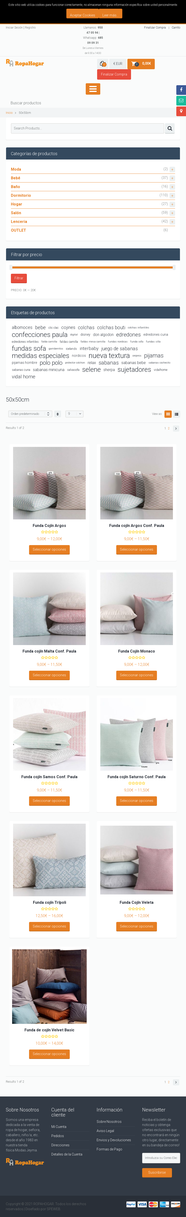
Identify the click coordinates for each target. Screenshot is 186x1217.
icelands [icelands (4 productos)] (71, 348)
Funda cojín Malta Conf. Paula (49, 651)
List (176, 414)
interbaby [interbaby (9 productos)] (89, 348)
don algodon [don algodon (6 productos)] (103, 334)
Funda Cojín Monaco (136, 651)
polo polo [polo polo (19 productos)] (51, 362)
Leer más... (110, 15)
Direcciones (60, 1145)
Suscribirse (157, 1172)
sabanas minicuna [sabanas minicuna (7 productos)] (48, 369)
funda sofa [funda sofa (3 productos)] (136, 341)
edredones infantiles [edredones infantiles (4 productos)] (25, 341)
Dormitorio (93, 195)
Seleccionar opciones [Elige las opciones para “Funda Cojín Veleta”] (136, 926)
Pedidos (57, 1136)
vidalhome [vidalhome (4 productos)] (160, 370)
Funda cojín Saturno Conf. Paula (137, 777)
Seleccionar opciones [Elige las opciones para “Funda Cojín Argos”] (49, 549)
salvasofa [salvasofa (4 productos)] (73, 370)
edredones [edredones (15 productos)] (128, 334)
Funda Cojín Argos (49, 525)
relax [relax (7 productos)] (92, 362)
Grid (168, 414)
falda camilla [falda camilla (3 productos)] (49, 341)
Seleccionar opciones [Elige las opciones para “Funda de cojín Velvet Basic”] (49, 1054)
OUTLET (18, 230)
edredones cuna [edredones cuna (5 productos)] (155, 334)
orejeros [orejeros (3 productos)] (136, 355)
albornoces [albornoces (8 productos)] (22, 327)
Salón (93, 213)
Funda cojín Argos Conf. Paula (136, 525)
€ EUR (117, 64)
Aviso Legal (105, 1131)
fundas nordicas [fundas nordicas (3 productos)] (118, 341)
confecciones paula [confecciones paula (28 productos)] (40, 334)
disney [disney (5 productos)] (85, 334)
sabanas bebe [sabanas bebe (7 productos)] (133, 362)
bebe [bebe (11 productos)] (40, 327)
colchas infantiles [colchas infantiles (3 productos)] (138, 327)
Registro (30, 27)
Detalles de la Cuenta (66, 1154)
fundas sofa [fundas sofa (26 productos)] (29, 348)
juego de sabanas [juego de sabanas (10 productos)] (119, 348)
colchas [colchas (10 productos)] (86, 327)
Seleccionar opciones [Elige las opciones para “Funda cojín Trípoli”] (49, 926)
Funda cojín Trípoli (49, 902)
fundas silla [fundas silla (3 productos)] (153, 341)
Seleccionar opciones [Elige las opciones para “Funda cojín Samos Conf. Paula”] (49, 801)
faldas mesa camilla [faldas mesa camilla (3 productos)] (93, 341)
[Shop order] (30, 414)
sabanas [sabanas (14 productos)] (109, 362)
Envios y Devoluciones (114, 1140)
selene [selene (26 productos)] (91, 369)
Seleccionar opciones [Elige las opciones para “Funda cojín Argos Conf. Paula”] (136, 549)
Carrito (176, 27)
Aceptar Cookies (82, 15)
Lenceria (93, 222)
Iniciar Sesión (14, 27)
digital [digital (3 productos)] (74, 334)
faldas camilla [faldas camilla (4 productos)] (69, 341)
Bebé (93, 178)
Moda (93, 169)
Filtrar (19, 278)
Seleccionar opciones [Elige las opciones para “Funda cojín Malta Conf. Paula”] (49, 675)
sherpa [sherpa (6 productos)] (109, 369)
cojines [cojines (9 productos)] (68, 327)
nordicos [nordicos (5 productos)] (79, 355)
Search (170, 128)
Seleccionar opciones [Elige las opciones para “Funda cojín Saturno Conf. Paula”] (136, 801)
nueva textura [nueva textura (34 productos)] (109, 355)
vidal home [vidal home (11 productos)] (23, 377)
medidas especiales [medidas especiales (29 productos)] (40, 355)
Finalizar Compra (155, 27)
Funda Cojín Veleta (137, 902)
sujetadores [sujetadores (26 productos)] (134, 369)
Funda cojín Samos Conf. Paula (49, 777)
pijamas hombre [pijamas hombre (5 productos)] (24, 363)
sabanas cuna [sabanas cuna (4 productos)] (21, 370)
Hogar (93, 204)
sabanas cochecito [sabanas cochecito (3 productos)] (159, 362)
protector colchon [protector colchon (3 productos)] (75, 362)
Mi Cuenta (58, 1127)
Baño (93, 187)
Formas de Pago (109, 1149)
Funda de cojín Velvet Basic (49, 1030)
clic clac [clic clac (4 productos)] (53, 327)
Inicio (9, 112)
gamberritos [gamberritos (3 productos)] (56, 348)
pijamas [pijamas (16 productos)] (153, 355)
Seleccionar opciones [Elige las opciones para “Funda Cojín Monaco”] (136, 675)
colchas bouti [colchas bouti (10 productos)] (111, 327)
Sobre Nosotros (109, 1122)
